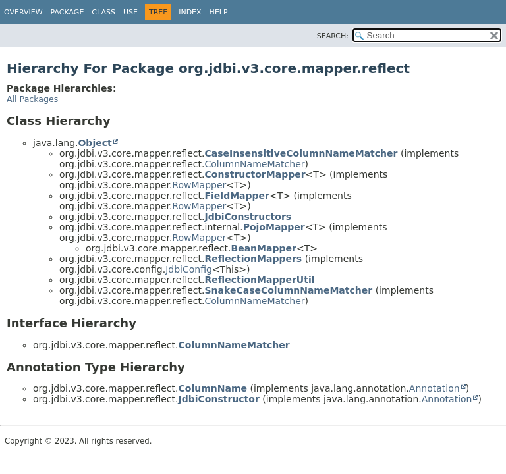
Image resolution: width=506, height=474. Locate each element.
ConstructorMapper (255, 174)
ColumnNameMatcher (255, 164)
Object (94, 143)
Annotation (434, 388)
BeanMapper (263, 248)
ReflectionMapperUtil (260, 280)
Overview (23, 12)
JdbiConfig (188, 269)
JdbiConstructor (219, 399)
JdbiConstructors (248, 216)
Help (219, 12)
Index (190, 12)
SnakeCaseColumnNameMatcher (289, 290)
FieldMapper (237, 195)
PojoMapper (274, 227)
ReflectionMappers (253, 258)
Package (67, 12)
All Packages (32, 99)
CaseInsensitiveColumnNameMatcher (301, 153)
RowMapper (199, 185)
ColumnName (213, 388)
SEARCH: (333, 36)
